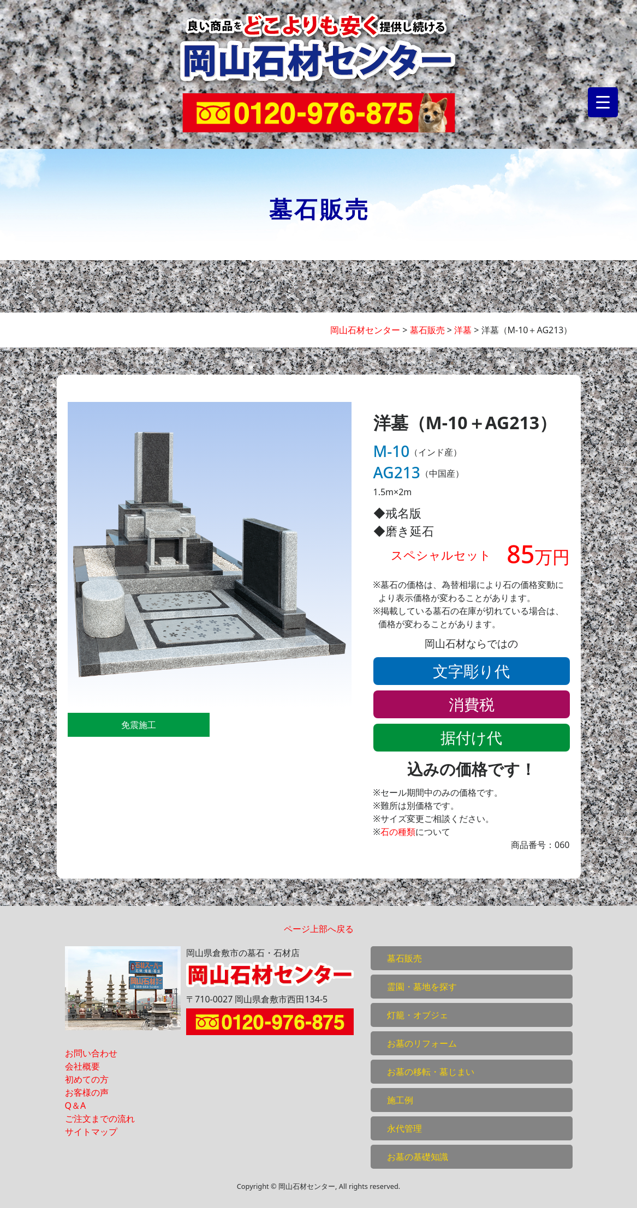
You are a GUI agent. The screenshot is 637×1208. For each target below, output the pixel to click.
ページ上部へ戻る (319, 929)
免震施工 (138, 725)
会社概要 (82, 1066)
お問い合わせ (91, 1053)
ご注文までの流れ (100, 1119)
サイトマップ (91, 1132)
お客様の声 (87, 1092)
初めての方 (87, 1079)
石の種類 (397, 832)
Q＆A (75, 1105)
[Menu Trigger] (603, 102)
